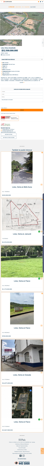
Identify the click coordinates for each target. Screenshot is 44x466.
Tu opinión (43, 232)
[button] (22, 59)
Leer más (21, 82)
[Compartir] (42, 1)
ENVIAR (22, 110)
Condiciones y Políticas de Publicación (22, 444)
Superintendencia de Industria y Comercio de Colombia (22, 453)
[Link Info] (22, 190)
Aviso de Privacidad (22, 447)
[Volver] (2, 1)
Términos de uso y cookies (22, 449)
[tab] (22, 59)
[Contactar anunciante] (41, 185)
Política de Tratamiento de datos (10, 113)
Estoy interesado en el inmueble (22, 100)
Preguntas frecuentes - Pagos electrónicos (22, 451)
